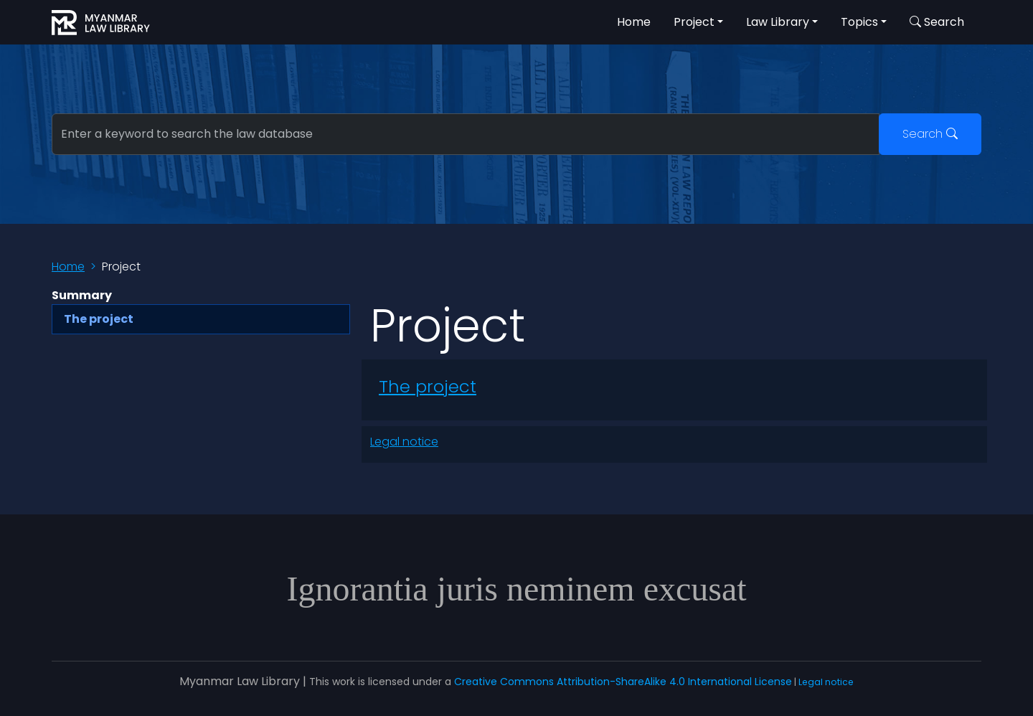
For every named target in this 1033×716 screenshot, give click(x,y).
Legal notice (404, 441)
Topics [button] (859, 22)
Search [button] (937, 22)
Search (930, 134)
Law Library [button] (777, 22)
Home (634, 22)
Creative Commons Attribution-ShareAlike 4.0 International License (623, 681)
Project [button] (694, 22)
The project (427, 386)
